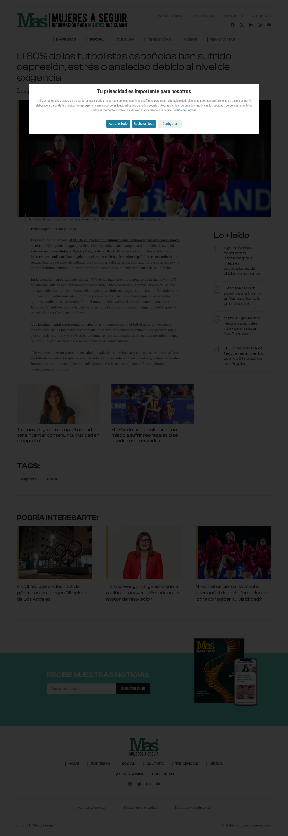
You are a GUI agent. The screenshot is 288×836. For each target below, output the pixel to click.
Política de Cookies (184, 110)
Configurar (169, 123)
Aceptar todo (118, 123)
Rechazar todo (144, 123)
